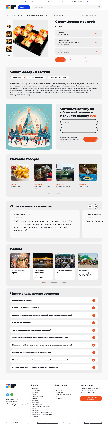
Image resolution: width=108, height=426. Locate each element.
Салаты (70, 16)
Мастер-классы (37, 404)
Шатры (34, 394)
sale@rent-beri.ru (11, 401)
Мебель (34, 398)
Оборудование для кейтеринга (42, 414)
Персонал (35, 410)
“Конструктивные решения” (93, 423)
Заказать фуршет (55, 16)
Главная (9, 16)
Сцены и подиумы (37, 396)
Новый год (35, 388)
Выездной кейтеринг (36, 16)
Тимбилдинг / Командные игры (42, 412)
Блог (63, 2)
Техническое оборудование (41, 406)
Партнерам (59, 392)
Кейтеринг (35, 392)
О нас (27, 2)
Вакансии (59, 390)
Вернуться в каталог (77, 60)
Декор (34, 408)
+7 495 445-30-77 (77, 2)
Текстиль (35, 416)
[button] (9, 21)
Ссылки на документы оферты (90, 388)
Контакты (55, 2)
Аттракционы (36, 390)
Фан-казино (35, 402)
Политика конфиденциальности (47, 423)
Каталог (20, 16)
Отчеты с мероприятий (40, 2)
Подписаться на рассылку (91, 398)
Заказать (60, 60)
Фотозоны (35, 400)
